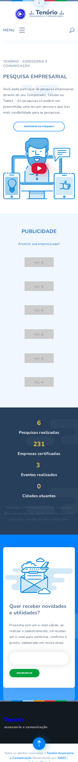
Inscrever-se (24, 673)
